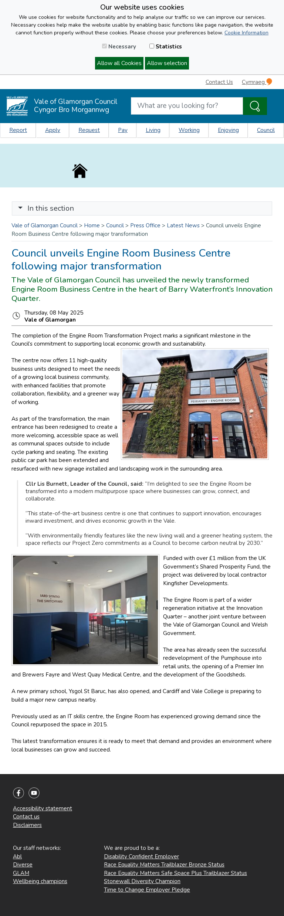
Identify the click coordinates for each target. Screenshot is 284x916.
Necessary (119, 46)
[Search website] (187, 106)
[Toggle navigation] (142, 208)
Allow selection (167, 63)
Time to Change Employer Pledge (147, 889)
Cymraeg (257, 82)
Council (266, 130)
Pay (123, 130)
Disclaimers (27, 825)
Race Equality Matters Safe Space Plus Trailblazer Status (175, 873)
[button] (20, 208)
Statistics (165, 46)
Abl (17, 856)
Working (189, 130)
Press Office (145, 225)
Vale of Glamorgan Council (44, 225)
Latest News (183, 225)
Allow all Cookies (119, 63)
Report (18, 130)
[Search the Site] (255, 106)
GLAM (21, 873)
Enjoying (228, 130)
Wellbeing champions (40, 881)
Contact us (26, 816)
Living (153, 130)
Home (92, 225)
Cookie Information (246, 32)
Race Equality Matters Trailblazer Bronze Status (164, 864)
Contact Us (219, 82)
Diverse (23, 864)
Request (89, 130)
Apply (52, 130)
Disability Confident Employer (141, 856)
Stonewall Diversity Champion (142, 881)
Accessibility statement (42, 808)
